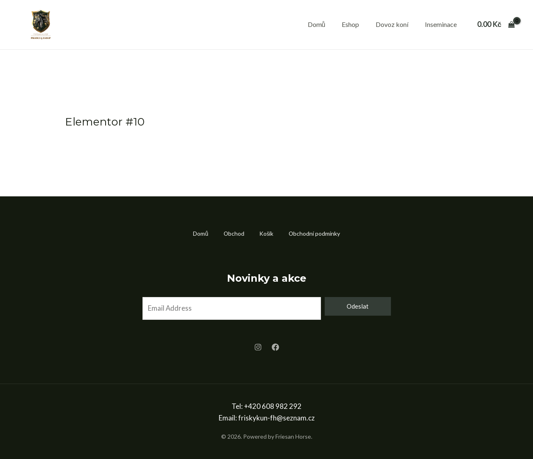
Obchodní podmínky (316, 233)
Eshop (350, 24)
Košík (267, 233)
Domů (317, 24)
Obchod (233, 233)
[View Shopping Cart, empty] (496, 24)
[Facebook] (275, 347)
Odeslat (358, 306)
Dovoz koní (392, 24)
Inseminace (441, 24)
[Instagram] (258, 347)
